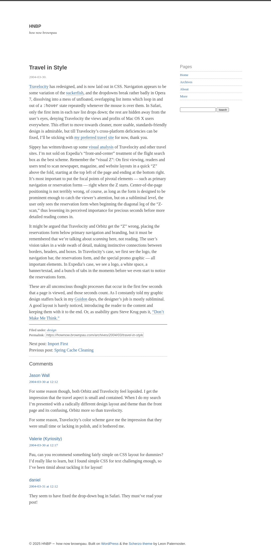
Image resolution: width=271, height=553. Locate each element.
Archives (186, 82)
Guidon (81, 299)
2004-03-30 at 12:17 (43, 445)
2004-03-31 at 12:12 (43, 486)
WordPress (110, 544)
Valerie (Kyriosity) (45, 439)
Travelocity (38, 86)
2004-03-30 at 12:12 (43, 382)
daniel (34, 480)
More (183, 96)
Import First (58, 343)
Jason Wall (39, 375)
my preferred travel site (94, 137)
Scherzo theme (140, 544)
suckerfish (75, 93)
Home (184, 75)
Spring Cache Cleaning (73, 350)
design (51, 330)
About (184, 89)
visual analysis (101, 147)
